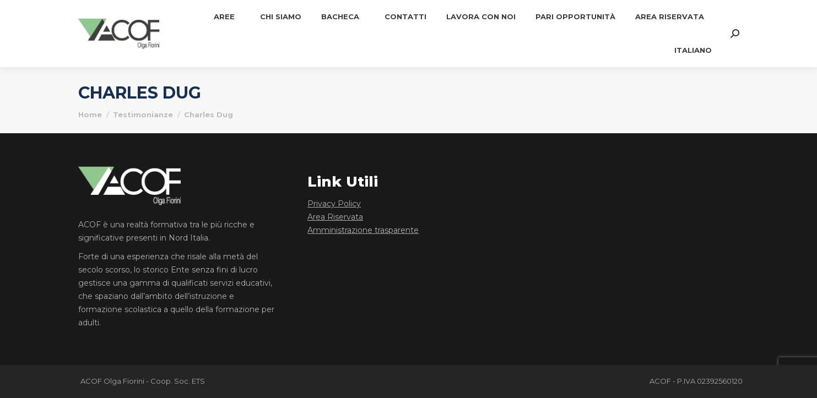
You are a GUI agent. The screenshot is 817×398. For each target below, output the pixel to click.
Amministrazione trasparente (363, 230)
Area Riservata (335, 217)
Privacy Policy (334, 204)
